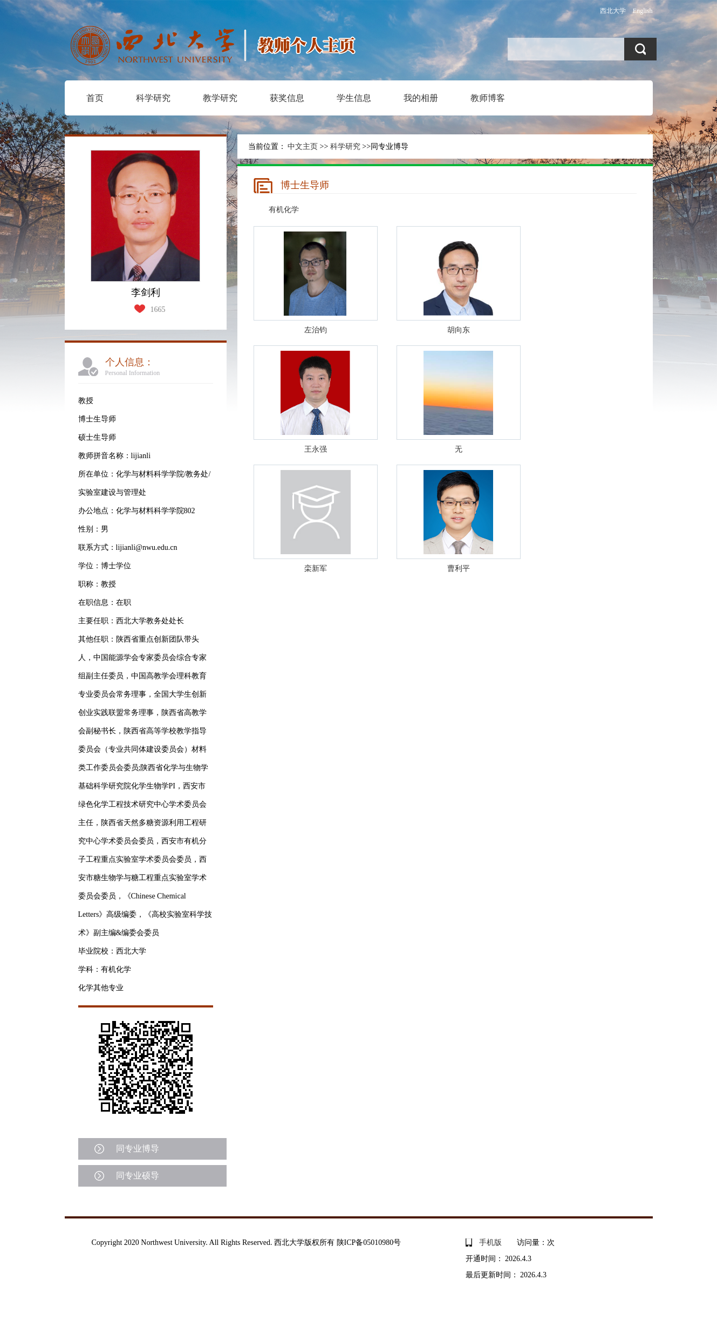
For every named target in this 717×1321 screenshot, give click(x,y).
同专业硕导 (137, 1175)
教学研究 (220, 98)
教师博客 (487, 98)
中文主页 (303, 146)
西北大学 (613, 11)
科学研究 (153, 98)
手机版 (490, 1242)
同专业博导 (137, 1148)
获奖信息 (287, 98)
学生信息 (354, 98)
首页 (95, 98)
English (643, 11)
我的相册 (421, 98)
